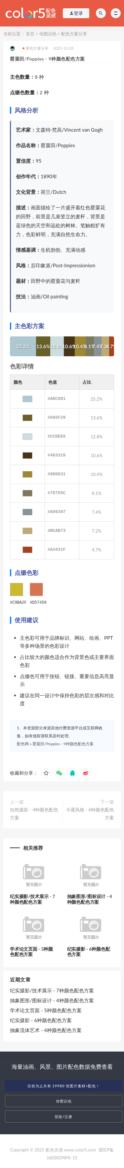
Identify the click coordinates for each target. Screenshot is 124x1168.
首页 (30, 33)
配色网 (23, 743)
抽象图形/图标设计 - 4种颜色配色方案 (89, 898)
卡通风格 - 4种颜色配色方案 (90, 813)
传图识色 (48, 33)
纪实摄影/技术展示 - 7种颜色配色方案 (32, 898)
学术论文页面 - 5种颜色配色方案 (31, 951)
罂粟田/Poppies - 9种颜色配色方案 (63, 743)
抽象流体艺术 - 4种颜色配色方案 (46, 1030)
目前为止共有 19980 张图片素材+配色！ (63, 1085)
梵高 (57, 130)
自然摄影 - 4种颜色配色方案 (34, 813)
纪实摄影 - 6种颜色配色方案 (88, 951)
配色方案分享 (74, 33)
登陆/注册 (63, 1116)
